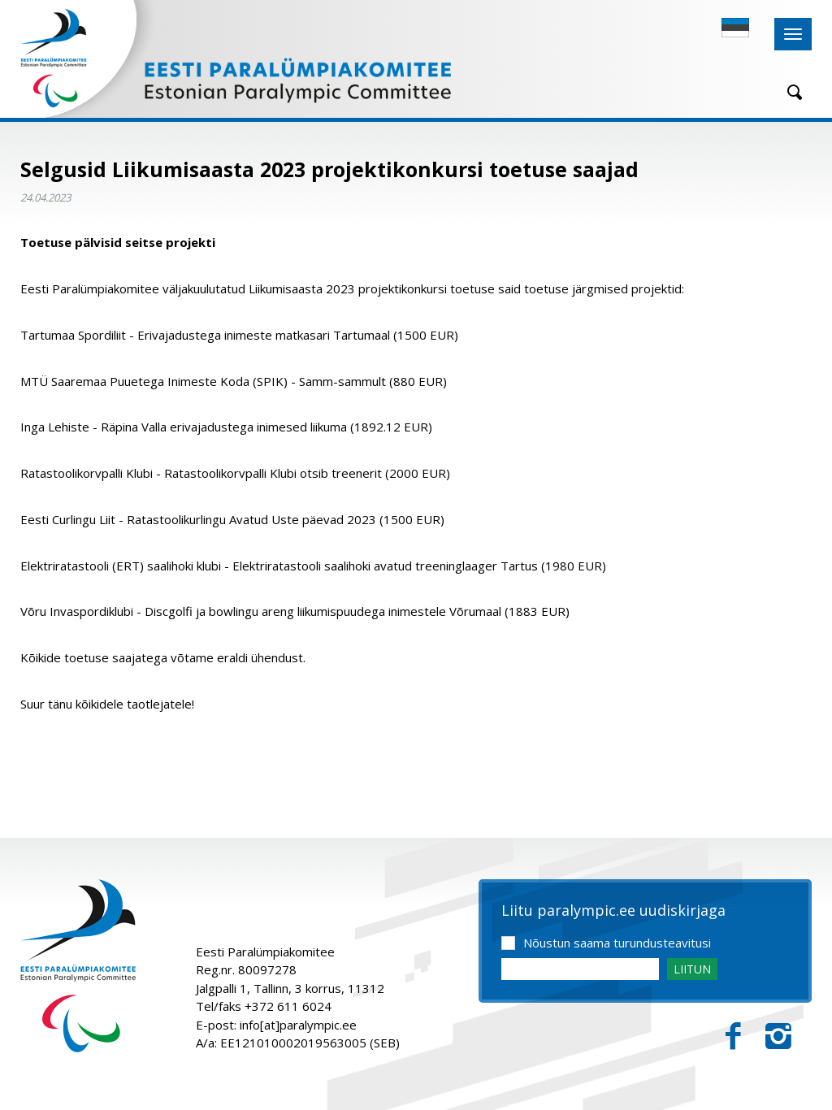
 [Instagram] (778, 1036)
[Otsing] (789, 92)
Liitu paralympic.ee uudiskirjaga (613, 911)
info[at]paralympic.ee (298, 1025)
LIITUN (692, 969)
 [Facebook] (733, 1036)
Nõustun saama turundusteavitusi (617, 942)
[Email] (580, 969)
